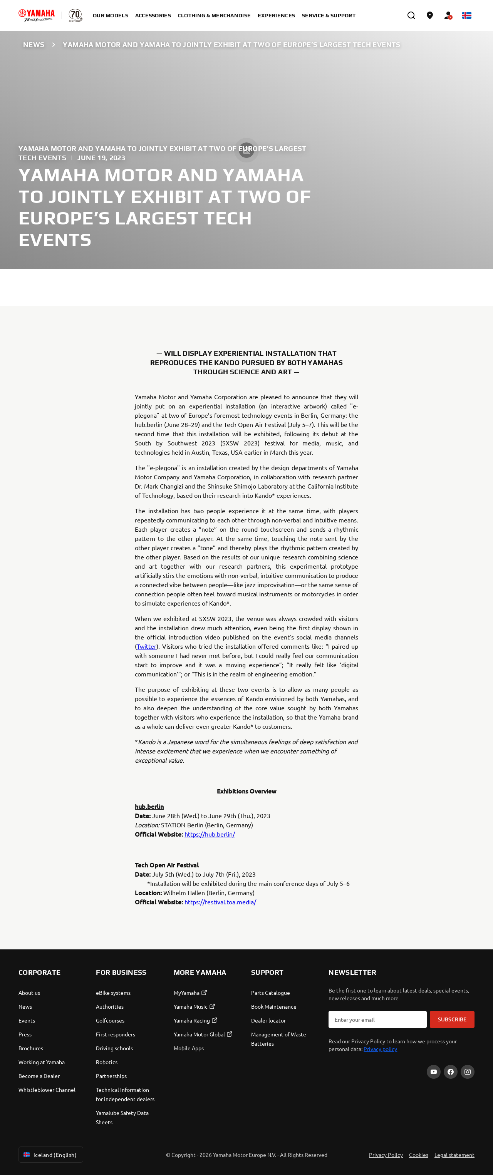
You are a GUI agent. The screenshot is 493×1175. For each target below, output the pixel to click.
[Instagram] (468, 1072)
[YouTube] (434, 1072)
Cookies (418, 1154)
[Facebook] (451, 1072)
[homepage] (36, 15)
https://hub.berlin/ (209, 834)
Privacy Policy (386, 1154)
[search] (411, 15)
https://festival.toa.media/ (220, 902)
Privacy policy (380, 1048)
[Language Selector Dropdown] (467, 15)
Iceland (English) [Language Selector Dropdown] (49, 1154)
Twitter (146, 646)
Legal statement (454, 1154)
